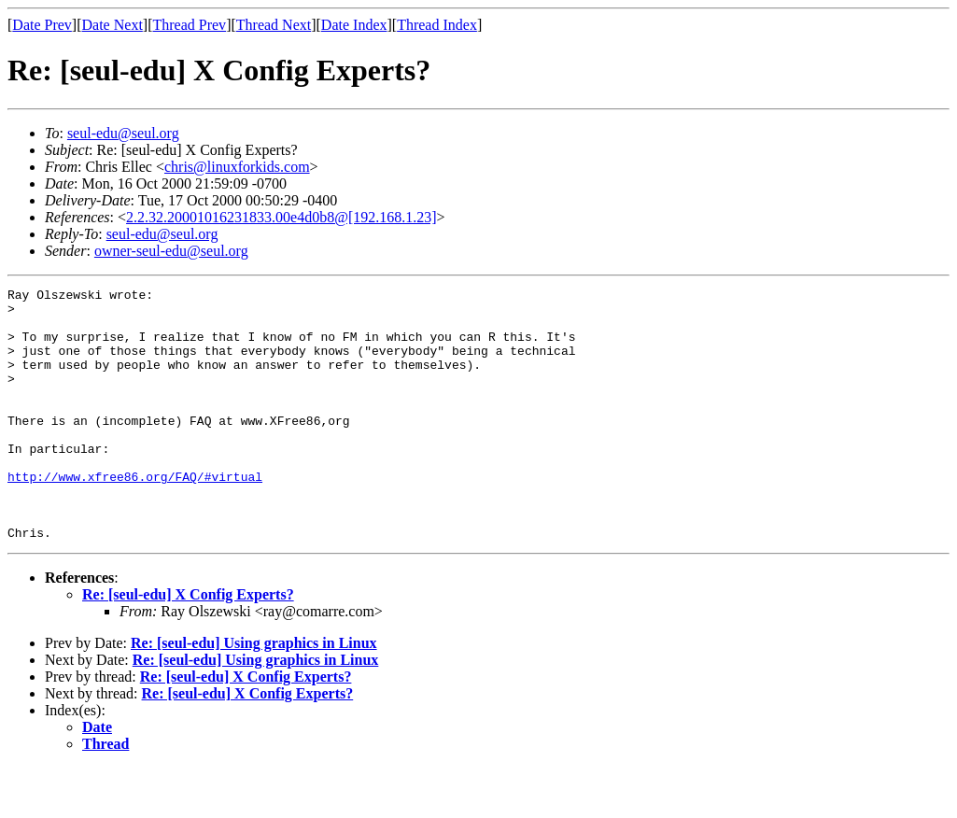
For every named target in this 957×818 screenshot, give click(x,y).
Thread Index (437, 25)
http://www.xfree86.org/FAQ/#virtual (134, 515)
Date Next (112, 25)
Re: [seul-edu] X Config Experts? (188, 645)
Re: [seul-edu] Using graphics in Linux (254, 693)
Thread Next (273, 25)
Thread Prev (189, 25)
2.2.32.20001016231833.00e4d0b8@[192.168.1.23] (281, 217)
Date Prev (42, 25)
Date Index (354, 25)
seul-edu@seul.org (123, 133)
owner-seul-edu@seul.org (171, 251)
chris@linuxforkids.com (237, 167)
